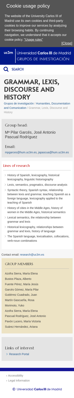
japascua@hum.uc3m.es (53, 152)
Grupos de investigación (19, 103)
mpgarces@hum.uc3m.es (21, 152)
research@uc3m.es (32, 254)
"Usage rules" (33, 39)
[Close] (66, 43)
